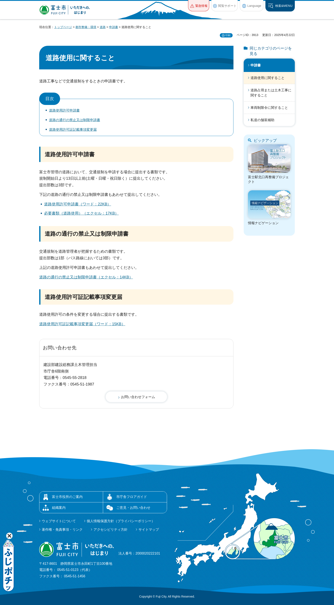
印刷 (227, 35)
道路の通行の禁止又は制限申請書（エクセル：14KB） (86, 277)
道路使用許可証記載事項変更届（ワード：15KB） (82, 324)
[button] (198, 5)
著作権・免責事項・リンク (62, 529)
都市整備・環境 (85, 27)
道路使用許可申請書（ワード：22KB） (77, 204)
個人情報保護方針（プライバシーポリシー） (121, 521)
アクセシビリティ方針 (111, 529)
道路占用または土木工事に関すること (270, 92)
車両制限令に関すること (269, 107)
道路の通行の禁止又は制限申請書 (74, 120)
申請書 (113, 27)
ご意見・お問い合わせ (133, 507)
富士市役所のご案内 (67, 497)
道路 (103, 27)
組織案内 (59, 507)
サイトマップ (148, 529)
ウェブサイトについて (59, 521)
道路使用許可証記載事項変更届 (73, 129)
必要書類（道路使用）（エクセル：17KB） (81, 213)
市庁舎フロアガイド (131, 497)
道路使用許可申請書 (64, 110)
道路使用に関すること (267, 78)
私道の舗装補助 (262, 120)
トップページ (63, 27)
